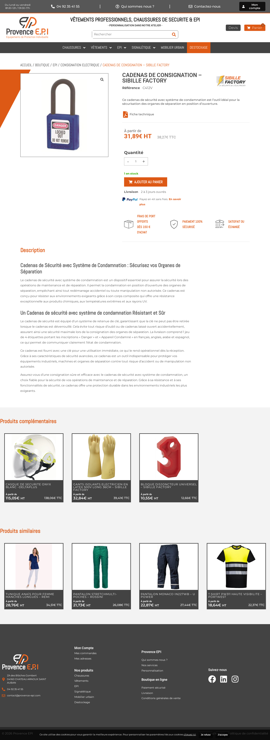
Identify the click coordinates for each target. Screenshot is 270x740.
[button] (102, 79)
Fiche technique (138, 114)
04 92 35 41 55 (68, 6)
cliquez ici (190, 734)
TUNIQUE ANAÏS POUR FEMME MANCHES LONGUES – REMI (30, 595)
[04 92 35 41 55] (53, 6)
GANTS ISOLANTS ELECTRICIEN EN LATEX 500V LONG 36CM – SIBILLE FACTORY (100, 487)
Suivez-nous (217, 670)
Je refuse (206, 735)
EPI (55, 65)
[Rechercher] (131, 34)
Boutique (42, 65)
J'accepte (223, 735)
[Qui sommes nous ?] (117, 6)
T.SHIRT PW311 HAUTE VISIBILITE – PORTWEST (235, 595)
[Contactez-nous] (190, 6)
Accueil (26, 65)
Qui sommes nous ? (137, 6)
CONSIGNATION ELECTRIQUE (79, 65)
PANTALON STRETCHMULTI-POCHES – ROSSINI (95, 595)
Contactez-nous (207, 6)
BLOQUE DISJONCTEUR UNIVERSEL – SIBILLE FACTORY (169, 486)
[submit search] (174, 34)
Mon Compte (84, 648)
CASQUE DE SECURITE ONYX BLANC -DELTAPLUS (28, 486)
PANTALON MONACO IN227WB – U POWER (168, 595)
